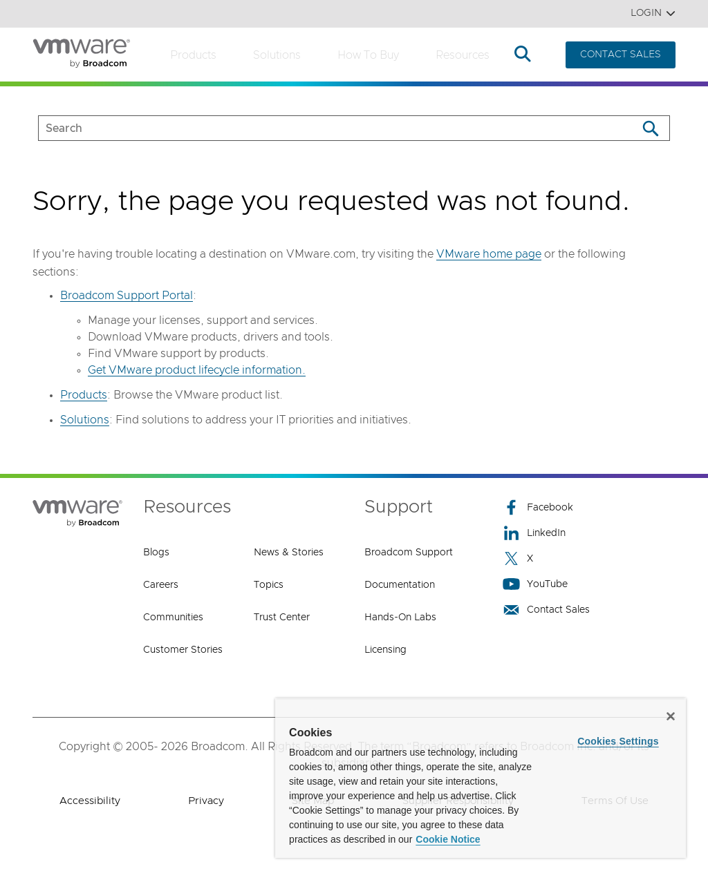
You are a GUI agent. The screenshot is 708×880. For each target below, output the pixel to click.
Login (653, 13)
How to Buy (368, 55)
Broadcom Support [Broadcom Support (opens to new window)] (408, 552)
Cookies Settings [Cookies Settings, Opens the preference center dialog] (618, 741)
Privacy (206, 801)
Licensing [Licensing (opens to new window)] (385, 650)
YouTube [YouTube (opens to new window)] (535, 584)
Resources (463, 55)
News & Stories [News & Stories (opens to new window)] (289, 552)
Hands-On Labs (400, 617)
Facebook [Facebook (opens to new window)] (538, 507)
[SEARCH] (323, 128)
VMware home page (488, 254)
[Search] (650, 128)
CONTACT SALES (620, 54)
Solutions (277, 55)
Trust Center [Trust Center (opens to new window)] (282, 617)
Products (193, 55)
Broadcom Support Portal (126, 295)
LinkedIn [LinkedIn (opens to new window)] (534, 533)
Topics (268, 585)
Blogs (156, 552)
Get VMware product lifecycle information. (197, 370)
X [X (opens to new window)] (518, 558)
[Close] (671, 716)
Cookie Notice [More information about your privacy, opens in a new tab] (448, 839)
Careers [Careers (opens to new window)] (160, 585)
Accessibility (89, 801)
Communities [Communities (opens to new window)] (173, 617)
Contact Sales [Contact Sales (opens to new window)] (546, 609)
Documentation (399, 585)
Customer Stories (183, 650)
